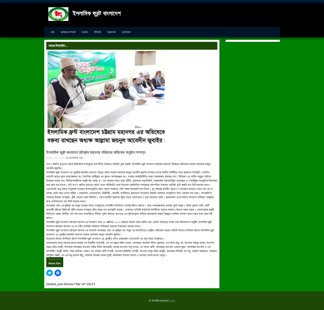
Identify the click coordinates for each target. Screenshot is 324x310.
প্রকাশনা (111, 32)
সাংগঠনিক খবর (76, 157)
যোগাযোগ (126, 32)
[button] (106, 98)
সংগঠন (85, 32)
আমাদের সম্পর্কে (68, 32)
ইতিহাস (97, 32)
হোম (52, 32)
